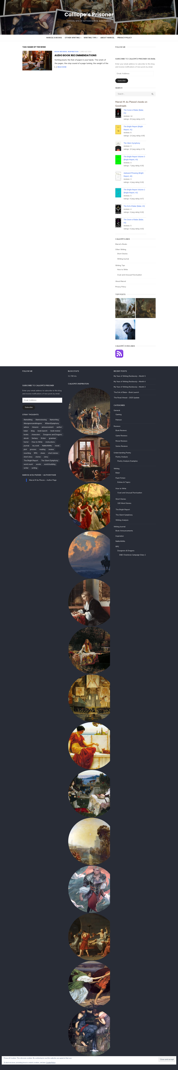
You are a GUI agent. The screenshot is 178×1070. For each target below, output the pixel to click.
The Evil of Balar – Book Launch (128, 392)
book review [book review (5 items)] (50, 430)
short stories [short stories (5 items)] (24, 452)
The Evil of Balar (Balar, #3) (135, 202)
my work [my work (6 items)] (57, 441)
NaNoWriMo (122, 541)
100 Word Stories (126, 502)
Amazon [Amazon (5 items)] (30, 426)
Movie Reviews (123, 440)
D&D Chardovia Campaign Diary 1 (134, 554)
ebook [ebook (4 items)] (21, 438)
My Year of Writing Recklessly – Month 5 (131, 375)
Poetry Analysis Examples (129, 460)
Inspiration (68, 52)
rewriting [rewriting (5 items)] (30, 449)
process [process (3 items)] (48, 445)
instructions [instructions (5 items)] (37, 441)
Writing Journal (125, 255)
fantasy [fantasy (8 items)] (30, 438)
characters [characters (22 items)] (31, 434)
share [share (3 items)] (46, 449)
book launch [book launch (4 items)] (37, 430)
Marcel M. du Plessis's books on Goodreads (139, 101)
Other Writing (72, 38)
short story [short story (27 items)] (36, 452)
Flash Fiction (122, 477)
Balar (119, 472)
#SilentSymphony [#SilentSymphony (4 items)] (47, 423)
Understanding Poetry (124, 452)
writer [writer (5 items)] (56, 460)
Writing (118, 468)
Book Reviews (55, 52)
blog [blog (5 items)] (27, 430)
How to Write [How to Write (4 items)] (24, 441)
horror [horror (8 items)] (56, 438)
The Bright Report (124, 509)
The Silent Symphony (133, 139)
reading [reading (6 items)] (58, 445)
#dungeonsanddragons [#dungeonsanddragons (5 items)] (28, 423)
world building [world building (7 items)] (44, 460)
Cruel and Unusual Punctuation (131, 271)
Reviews (118, 426)
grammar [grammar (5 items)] (47, 438)
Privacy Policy (124, 38)
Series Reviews (123, 446)
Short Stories (124, 250)
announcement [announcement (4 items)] (42, 426)
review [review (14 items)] (21, 449)
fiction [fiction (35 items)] (38, 438)
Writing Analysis (123, 519)
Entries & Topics (125, 481)
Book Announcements (125, 530)
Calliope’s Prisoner (89, 14)
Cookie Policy (51, 1063)
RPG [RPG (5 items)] (39, 449)
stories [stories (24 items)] (46, 452)
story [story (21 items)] (54, 452)
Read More (101, 63)
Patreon (120, 419)
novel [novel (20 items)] (33, 445)
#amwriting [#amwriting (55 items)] (49, 419)
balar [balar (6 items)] (21, 430)
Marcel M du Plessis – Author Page (34, 470)
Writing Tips (90, 38)
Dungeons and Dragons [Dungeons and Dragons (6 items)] (47, 434)
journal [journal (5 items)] (47, 441)
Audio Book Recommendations (70, 55)
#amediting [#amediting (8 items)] (23, 419)
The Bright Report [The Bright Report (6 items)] (26, 456)
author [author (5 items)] (54, 426)
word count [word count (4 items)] (23, 460)
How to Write (124, 265)
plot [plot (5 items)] (40, 445)
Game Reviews (123, 435)
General (118, 410)
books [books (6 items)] (21, 434)
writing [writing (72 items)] (21, 464)
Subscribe (123, 80)
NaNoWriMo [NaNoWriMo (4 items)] (23, 445)
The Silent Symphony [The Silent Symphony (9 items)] (44, 456)
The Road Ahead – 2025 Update (128, 397)
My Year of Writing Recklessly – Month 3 (131, 386)
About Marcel (107, 38)
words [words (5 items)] (33, 460)
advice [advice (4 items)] (21, 426)
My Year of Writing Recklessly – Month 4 (131, 381)
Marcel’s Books (54, 38)
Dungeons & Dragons (127, 550)
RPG (119, 546)
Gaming (120, 414)
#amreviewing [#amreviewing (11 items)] (36, 419)
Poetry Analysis (123, 456)
